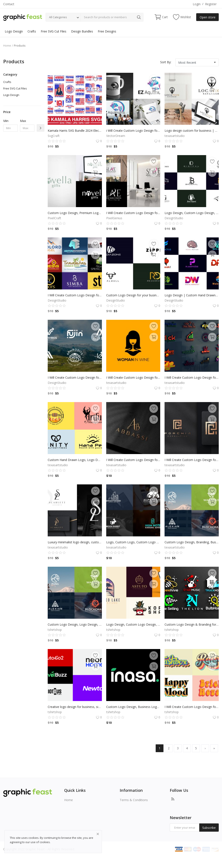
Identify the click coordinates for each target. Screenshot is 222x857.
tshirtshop (55, 630)
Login (197, 4)
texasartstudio (175, 136)
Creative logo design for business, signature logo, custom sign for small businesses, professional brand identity (75, 707)
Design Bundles (82, 31)
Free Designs (107, 31)
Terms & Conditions (134, 800)
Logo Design (14, 31)
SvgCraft (54, 136)
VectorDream (115, 136)
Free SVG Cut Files (53, 31)
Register (211, 4)
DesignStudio (174, 218)
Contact (8, 4)
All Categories (58, 17)
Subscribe (209, 828)
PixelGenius (114, 218)
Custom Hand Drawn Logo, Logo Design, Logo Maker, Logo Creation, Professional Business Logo (75, 460)
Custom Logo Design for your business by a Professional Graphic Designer (133, 295)
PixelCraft (54, 218)
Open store (207, 17)
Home (7, 45)
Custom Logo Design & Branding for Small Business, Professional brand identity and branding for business (192, 624)
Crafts (32, 31)
